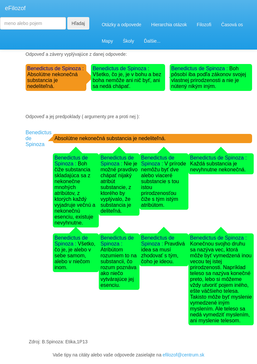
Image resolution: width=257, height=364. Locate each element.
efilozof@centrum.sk (183, 354)
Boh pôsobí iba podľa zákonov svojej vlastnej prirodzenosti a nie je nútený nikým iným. (208, 77)
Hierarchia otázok (169, 24)
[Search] (33, 23)
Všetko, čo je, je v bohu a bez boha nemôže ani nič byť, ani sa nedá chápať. (127, 80)
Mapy (107, 41)
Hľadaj (78, 23)
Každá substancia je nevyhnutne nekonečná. (218, 166)
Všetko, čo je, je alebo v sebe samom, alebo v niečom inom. (75, 255)
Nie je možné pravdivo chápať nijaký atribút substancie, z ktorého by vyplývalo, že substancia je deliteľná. (119, 187)
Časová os (232, 24)
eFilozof (15, 8)
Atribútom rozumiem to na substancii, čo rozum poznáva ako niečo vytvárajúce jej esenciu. (118, 267)
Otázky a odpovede (121, 24)
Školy (128, 41)
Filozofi (204, 24)
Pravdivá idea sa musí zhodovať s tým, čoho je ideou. (163, 252)
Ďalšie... (152, 41)
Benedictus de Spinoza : (55, 68)
